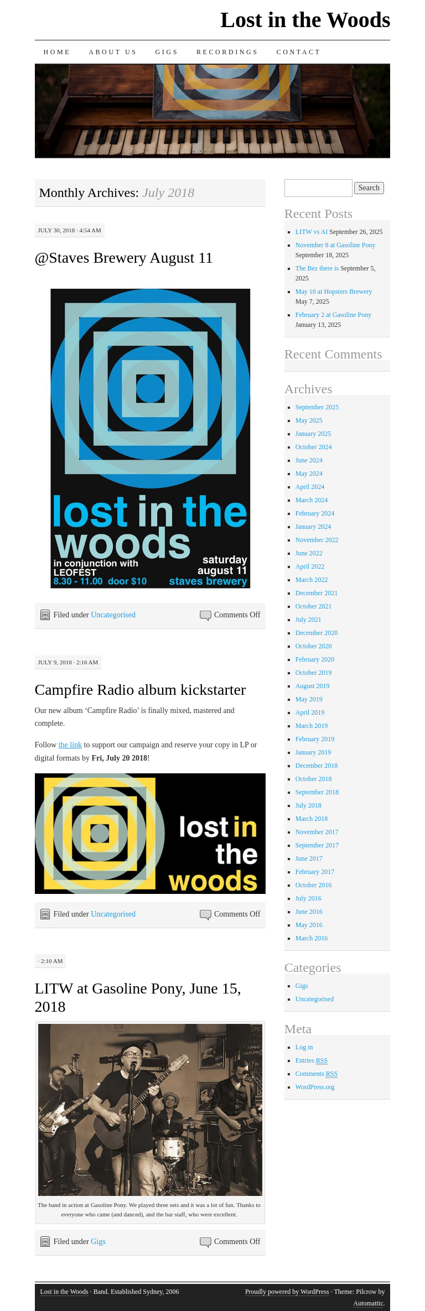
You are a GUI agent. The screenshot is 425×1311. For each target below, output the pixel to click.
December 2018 (317, 765)
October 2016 (314, 885)
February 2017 (315, 872)
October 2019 (314, 673)
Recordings (227, 52)
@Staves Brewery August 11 (124, 257)
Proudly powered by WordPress (287, 1292)
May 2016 (309, 925)
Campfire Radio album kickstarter (140, 689)
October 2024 (314, 447)
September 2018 (317, 792)
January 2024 (313, 526)
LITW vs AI (312, 232)
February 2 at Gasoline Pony (333, 315)
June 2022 (309, 553)
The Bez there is (317, 268)
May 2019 (309, 699)
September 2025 (317, 407)
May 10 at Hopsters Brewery (334, 291)
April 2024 (310, 487)
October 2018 (314, 779)
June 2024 (309, 460)
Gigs (167, 52)
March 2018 (312, 819)
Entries (312, 1061)
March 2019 (312, 726)
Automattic (368, 1303)
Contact (299, 52)
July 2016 (309, 898)
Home (57, 52)
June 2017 (309, 858)
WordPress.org (315, 1087)
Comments (317, 1074)
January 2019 (313, 752)
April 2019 (310, 712)
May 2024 (309, 473)
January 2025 (313, 434)
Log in (304, 1047)
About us (113, 52)
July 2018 (309, 805)
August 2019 (313, 686)
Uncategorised (113, 615)
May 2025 (309, 420)
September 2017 (317, 845)
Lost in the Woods (305, 19)
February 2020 (315, 659)
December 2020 (317, 633)
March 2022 (312, 580)
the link (70, 745)
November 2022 (317, 540)
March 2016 (312, 938)
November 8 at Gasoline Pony (336, 245)
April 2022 (310, 566)
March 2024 (312, 500)
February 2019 (315, 739)
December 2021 (317, 593)
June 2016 (309, 911)
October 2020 (314, 646)
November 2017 (317, 832)
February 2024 (315, 513)
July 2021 (309, 619)
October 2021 (314, 606)
